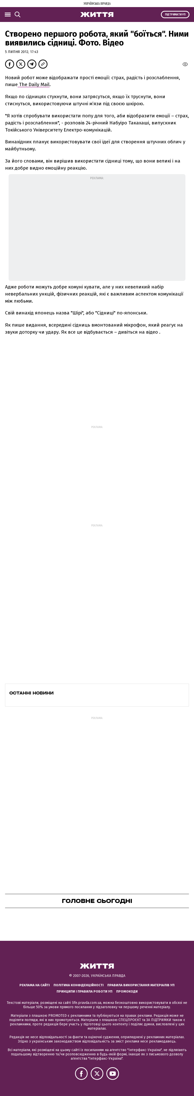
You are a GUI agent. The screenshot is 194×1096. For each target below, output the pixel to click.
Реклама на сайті (34, 985)
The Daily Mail (34, 84)
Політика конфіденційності (79, 985)
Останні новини (31, 693)
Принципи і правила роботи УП (84, 991)
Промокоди (127, 991)
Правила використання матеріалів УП (141, 985)
